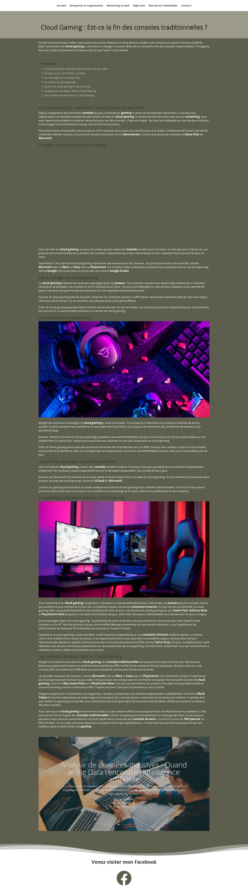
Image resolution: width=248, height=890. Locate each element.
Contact (186, 5)
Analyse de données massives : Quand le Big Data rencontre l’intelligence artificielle (124, 772)
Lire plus (124, 803)
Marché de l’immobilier (163, 5)
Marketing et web (118, 5)
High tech (139, 5)
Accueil (61, 5)
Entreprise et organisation (86, 5)
